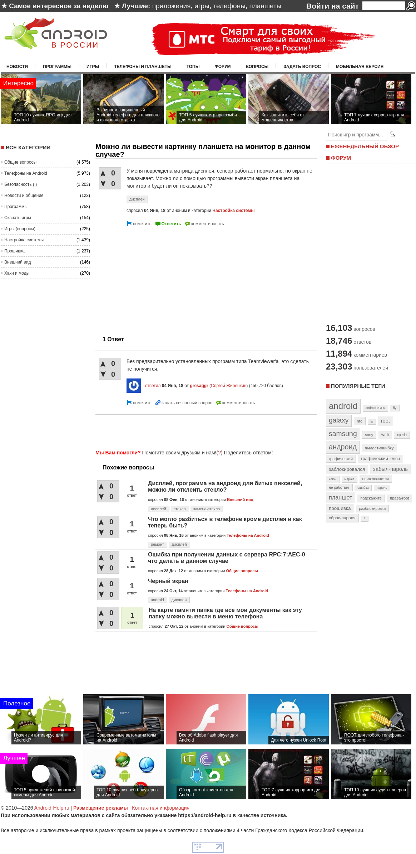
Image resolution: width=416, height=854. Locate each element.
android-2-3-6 (375, 408)
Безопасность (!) (20, 184)
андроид (343, 447)
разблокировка (372, 508)
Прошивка (14, 251)
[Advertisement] (155, 278)
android (157, 600)
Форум (223, 66)
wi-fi (385, 434)
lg (372, 421)
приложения (171, 6)
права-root (399, 498)
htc (359, 421)
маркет (349, 479)
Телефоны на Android (25, 173)
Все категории (28, 147)
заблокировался (347, 469)
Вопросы (257, 66)
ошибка (362, 487)
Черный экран (168, 581)
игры (201, 6)
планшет (340, 497)
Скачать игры (17, 217)
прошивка (340, 508)
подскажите (371, 498)
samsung (343, 434)
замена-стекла (206, 509)
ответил (153, 385)
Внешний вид (17, 262)
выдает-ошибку (379, 448)
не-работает (339, 487)
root (385, 421)
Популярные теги (358, 386)
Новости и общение (24, 195)
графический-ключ (380, 458)
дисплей (137, 199)
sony (369, 435)
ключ (332, 479)
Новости (17, 66)
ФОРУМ (341, 158)
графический (341, 459)
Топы (193, 66)
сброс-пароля (342, 517)
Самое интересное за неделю (58, 6)
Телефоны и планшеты (143, 66)
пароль (382, 487)
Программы (57, 66)
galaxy (338, 420)
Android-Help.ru (51, 808)
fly (395, 408)
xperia (402, 435)
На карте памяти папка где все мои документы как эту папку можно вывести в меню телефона (225, 613)
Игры (92, 66)
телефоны (229, 6)
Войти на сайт (332, 6)
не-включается (375, 479)
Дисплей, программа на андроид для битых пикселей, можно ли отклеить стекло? (225, 486)
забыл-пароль (390, 469)
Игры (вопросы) (19, 228)
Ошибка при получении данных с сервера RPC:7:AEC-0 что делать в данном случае (226, 557)
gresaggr (199, 385)
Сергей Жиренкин (228, 385)
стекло (180, 509)
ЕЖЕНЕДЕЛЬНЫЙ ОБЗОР (365, 146)
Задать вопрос (302, 66)
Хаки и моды (16, 273)
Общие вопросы (20, 162)
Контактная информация (160, 808)
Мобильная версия (359, 66)
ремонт (157, 544)
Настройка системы (24, 239)
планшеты (265, 6)
